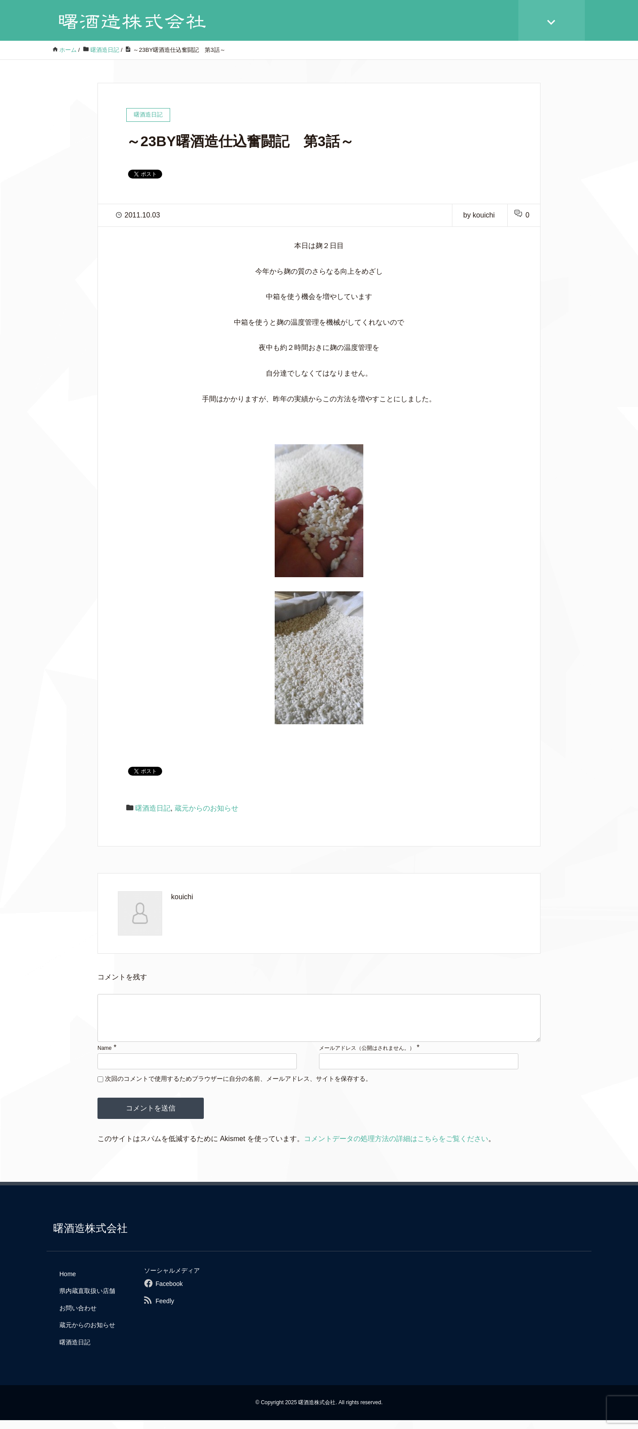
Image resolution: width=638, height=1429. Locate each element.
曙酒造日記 (153, 808)
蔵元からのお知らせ (206, 808)
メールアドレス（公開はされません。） (367, 1057)
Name (104, 1057)
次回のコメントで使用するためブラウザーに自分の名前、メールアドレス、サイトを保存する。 (238, 1087)
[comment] (319, 1022)
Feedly (165, 1309)
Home (67, 1282)
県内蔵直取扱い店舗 (87, 1299)
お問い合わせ (78, 1316)
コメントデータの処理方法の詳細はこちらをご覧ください (396, 1147)
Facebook (169, 1292)
